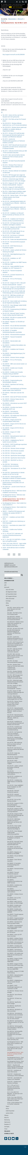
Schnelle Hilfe (9, 1133)
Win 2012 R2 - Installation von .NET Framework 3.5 (14, 777)
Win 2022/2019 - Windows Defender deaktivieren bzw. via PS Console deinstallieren (14, 618)
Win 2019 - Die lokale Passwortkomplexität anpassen (15, 661)
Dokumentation (12, 19)
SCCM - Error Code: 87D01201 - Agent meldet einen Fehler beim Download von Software (15, 1099)
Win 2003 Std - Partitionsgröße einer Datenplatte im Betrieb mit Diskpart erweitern (15, 1027)
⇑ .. (2, 112)
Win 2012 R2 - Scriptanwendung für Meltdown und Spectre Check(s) (15, 838)
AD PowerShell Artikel (11, 594)
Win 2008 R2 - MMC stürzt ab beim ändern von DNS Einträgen (15, 902)
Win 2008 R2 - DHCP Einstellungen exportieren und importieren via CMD (14, 987)
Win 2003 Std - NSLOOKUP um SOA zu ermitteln (14, 1010)
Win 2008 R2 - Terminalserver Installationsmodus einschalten (15, 950)
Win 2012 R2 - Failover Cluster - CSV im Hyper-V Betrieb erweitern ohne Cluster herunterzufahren (15, 197)
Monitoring (7, 1120)
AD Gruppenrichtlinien (11, 596)
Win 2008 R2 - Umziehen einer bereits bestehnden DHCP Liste (15, 946)
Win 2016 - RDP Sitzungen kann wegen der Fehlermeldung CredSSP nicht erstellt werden (15, 676)
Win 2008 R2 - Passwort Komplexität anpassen (13, 873)
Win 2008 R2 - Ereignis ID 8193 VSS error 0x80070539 (14, 968)
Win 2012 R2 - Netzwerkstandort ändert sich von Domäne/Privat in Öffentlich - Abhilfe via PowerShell (14, 209)
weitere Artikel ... (10, 1113)
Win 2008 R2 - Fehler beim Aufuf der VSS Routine (15, 931)
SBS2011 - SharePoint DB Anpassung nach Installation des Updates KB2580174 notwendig (14, 513)
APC (5, 585)
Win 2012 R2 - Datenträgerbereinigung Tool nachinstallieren (14, 772)
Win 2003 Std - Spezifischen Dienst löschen (14, 458)
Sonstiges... (7, 1126)
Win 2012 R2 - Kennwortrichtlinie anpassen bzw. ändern (15, 757)
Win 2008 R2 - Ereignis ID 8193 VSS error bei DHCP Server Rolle (15, 964)
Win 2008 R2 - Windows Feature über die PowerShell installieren (15, 939)
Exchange (8, 601)
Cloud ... (6, 1129)
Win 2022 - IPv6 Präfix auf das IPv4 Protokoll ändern (14, 613)
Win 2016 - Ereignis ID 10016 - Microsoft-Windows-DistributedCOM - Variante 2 (14, 687)
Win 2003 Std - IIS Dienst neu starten (12, 453)
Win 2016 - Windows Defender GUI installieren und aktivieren (14, 672)
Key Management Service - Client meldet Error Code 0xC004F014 (15, 1062)
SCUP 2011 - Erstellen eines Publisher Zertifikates (14, 1082)
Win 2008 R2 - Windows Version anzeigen (13, 357)
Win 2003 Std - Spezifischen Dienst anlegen (14, 455)
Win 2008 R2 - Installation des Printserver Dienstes (14, 885)
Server (2, 21)
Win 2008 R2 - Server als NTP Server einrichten (15, 397)
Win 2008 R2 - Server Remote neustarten (13, 328)
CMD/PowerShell (10, 1111)
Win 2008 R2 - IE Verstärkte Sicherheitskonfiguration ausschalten (14, 865)
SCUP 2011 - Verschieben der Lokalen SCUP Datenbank (14, 1078)
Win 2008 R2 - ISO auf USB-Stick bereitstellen (14, 325)
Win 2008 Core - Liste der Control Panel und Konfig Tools (15, 1038)
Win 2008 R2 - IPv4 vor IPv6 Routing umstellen (14, 898)
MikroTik (6, 1117)
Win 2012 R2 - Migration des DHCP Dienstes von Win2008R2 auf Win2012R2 (15, 739)
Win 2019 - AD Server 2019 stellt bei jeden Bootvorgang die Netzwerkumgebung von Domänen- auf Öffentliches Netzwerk (13, 135)
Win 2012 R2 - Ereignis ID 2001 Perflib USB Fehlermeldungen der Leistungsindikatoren (15, 815)
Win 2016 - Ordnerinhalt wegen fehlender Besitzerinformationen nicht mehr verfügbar (15, 682)
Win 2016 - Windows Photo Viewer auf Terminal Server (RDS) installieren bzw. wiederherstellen (13, 166)
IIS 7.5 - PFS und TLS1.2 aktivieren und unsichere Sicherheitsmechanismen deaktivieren (13, 535)
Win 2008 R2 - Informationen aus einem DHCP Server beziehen (15, 942)
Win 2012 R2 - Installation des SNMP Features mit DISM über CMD (14, 781)
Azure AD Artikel (10, 589)
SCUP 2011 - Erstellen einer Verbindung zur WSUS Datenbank (15, 1074)
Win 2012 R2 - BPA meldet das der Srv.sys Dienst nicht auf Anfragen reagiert (14, 744)
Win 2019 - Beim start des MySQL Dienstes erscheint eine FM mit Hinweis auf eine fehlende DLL (14, 156)
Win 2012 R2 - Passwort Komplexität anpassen (13, 791)
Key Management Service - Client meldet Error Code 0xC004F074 (15, 1058)
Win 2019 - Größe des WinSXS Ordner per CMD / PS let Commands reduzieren (14, 650)
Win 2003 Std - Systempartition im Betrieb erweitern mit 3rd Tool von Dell (15, 1022)
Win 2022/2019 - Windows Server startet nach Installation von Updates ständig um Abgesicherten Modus (15, 129)
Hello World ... (9, 578)
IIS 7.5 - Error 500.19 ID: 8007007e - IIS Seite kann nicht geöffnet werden (14, 1093)
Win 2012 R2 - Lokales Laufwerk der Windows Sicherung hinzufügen (15, 767)
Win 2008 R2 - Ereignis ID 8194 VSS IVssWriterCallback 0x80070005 (14, 960)
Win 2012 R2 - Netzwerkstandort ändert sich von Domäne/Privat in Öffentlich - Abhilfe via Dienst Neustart (14, 203)
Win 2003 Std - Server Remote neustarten (13, 451)
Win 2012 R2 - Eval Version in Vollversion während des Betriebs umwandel (15, 749)
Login (25, 1147)
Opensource (7, 1122)
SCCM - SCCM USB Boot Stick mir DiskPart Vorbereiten (14, 1103)
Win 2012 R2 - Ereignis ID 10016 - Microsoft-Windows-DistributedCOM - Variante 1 (15, 805)
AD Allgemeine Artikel (11, 592)
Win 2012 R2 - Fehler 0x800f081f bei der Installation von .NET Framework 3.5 (15, 787)
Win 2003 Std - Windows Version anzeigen (14, 448)
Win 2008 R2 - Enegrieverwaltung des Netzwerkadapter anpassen (15, 918)
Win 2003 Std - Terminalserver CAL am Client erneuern (14, 1017)
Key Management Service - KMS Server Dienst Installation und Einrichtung (15, 1043)
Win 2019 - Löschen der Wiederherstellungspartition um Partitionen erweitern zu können (14, 140)
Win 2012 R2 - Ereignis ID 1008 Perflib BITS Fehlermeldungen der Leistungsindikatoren (15, 810)
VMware (6, 1115)
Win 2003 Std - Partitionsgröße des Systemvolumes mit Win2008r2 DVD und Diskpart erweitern (13, 482)
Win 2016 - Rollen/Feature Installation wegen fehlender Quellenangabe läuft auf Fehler (14, 697)
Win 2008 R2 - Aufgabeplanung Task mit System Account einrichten (14, 982)
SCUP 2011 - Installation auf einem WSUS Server (14, 1071)
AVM (5, 583)
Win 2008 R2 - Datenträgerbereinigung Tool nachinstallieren (14, 890)
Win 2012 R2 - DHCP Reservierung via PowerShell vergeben (14, 762)
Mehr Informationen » (18, 7)
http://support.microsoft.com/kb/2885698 (14, 54)
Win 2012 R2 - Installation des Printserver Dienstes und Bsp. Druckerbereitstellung (14, 728)
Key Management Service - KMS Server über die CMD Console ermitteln (15, 1048)
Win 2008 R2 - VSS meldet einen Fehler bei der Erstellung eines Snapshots (15, 955)
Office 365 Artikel (10, 598)
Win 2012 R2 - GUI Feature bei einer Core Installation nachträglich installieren (14, 733)
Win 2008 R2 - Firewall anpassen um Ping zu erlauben (15, 915)
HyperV (7, 1106)
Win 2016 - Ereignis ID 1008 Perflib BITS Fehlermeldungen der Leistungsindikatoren (15, 692)
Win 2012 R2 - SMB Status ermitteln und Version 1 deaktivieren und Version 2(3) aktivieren (13, 297)
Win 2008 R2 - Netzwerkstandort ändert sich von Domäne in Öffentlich (15, 976)
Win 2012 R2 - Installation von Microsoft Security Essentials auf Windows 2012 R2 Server (13, 214)
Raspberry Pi (7, 1124)
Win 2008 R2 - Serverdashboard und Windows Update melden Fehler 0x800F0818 (15, 927)
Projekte (7, 1131)
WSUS (7, 1108)
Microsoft (20, 19)
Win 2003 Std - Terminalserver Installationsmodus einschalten (15, 1014)
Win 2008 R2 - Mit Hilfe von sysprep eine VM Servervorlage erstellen (15, 848)
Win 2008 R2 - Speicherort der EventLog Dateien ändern (14, 922)
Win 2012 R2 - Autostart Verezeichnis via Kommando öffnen (14, 796)
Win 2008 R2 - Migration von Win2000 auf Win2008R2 (14, 852)
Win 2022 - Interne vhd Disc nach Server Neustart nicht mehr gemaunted (15, 609)
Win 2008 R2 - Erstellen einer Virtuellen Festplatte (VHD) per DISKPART (14, 910)
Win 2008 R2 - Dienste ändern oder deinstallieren (14, 876)
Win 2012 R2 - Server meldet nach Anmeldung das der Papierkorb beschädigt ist (14, 827)
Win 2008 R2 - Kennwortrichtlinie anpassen (14, 334)
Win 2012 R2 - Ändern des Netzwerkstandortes (15, 239)
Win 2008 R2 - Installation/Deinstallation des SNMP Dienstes (14, 881)
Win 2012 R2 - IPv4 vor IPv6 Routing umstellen (14, 800)
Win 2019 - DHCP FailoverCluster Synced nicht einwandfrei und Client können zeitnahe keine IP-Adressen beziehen (15, 146)
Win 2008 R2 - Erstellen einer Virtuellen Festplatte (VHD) (14, 906)
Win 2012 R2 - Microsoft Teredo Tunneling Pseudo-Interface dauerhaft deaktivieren (15, 843)
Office (7, 603)
